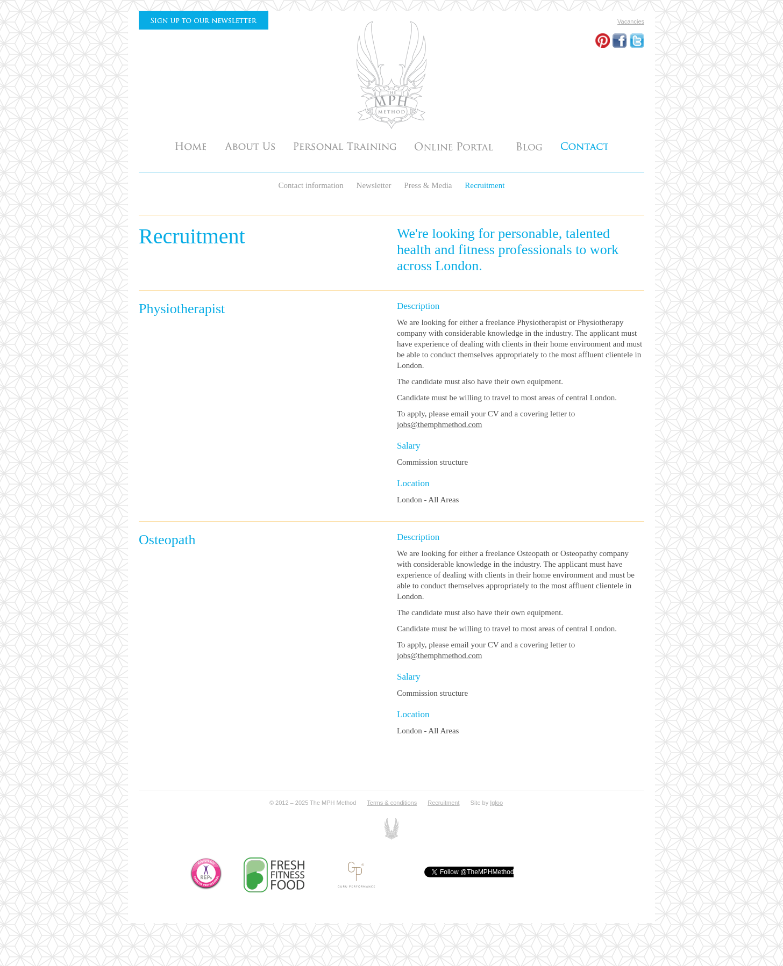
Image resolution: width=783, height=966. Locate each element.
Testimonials (456, 146)
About (250, 146)
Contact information (312, 185)
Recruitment (484, 185)
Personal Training (345, 146)
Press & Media (429, 185)
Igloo (496, 802)
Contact (584, 146)
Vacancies (630, 21)
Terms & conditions (392, 802)
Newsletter (375, 185)
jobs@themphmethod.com (439, 424)
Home (190, 146)
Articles (529, 146)
